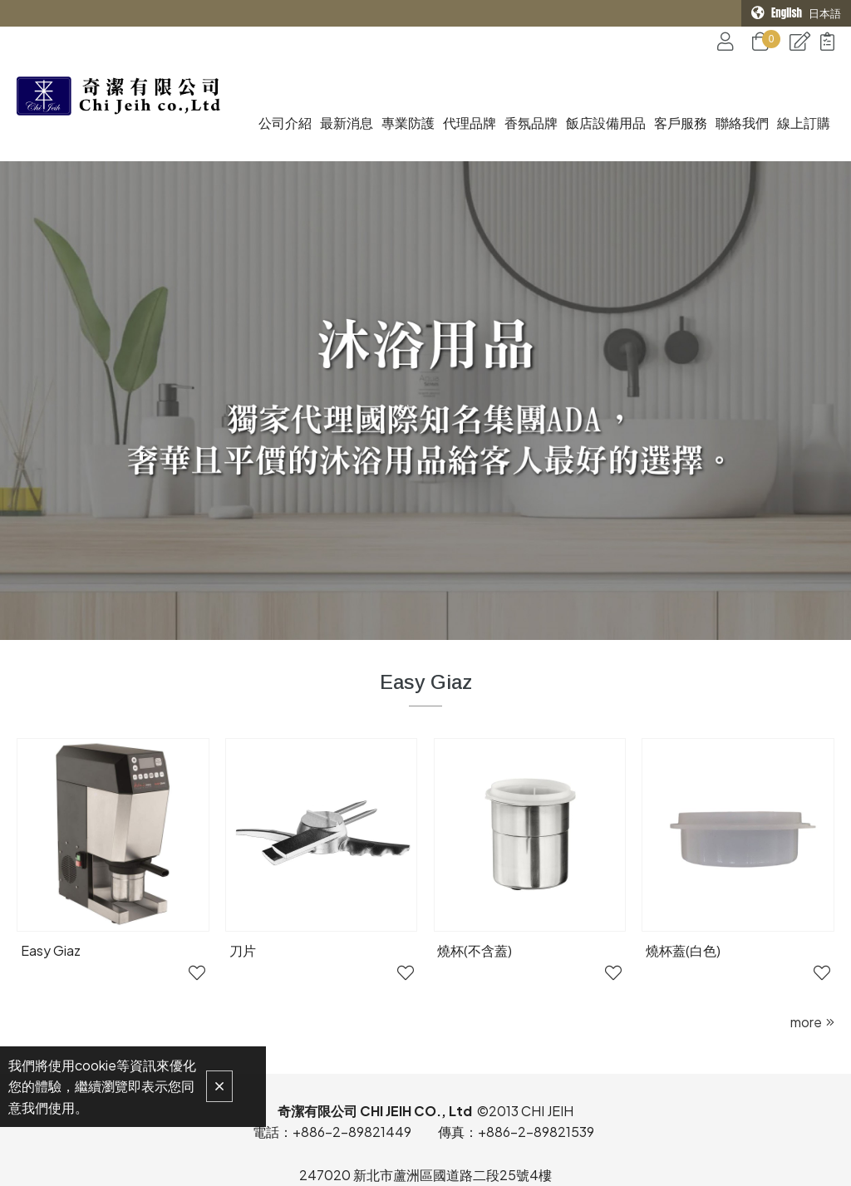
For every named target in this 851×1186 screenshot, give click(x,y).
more (806, 948)
